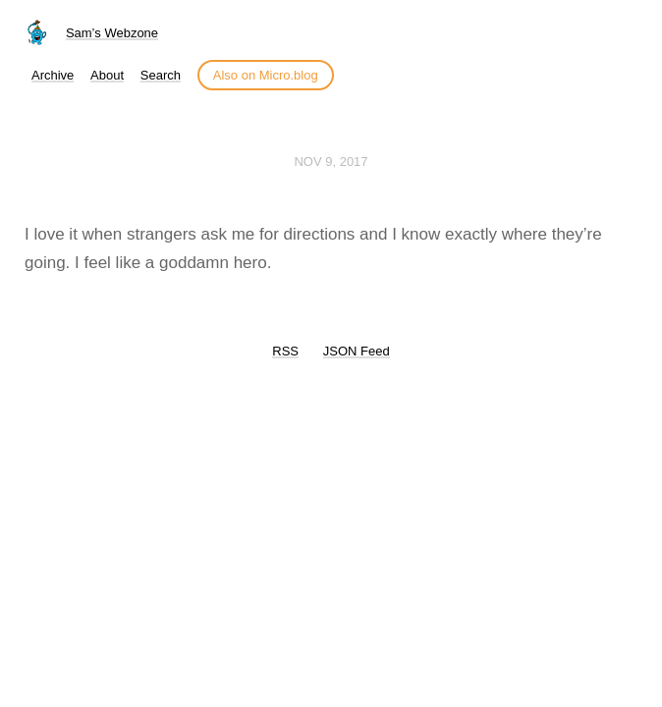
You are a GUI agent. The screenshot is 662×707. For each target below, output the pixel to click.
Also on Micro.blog (265, 75)
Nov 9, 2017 (330, 161)
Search (160, 75)
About (107, 75)
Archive (52, 75)
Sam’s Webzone (112, 33)
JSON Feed (356, 351)
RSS (285, 351)
